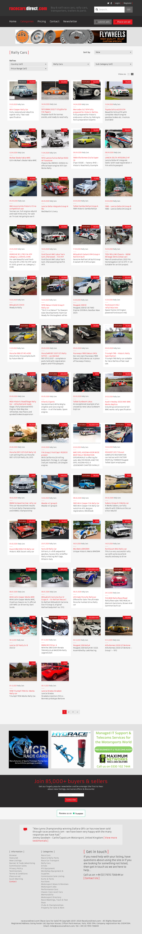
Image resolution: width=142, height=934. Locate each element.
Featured (13, 858)
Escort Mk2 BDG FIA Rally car (21, 549)
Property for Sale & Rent (52, 908)
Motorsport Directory (51, 897)
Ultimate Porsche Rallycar (84, 597)
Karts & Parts (47, 879)
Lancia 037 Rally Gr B (18, 645)
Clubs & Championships (52, 905)
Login (117, 3)
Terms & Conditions (18, 873)
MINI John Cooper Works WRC (22, 597)
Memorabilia (47, 894)
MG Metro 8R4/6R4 (81, 549)
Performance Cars (49, 889)
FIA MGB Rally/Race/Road (116, 598)
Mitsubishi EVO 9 (16, 305)
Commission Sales (18, 866)
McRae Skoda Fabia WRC (19, 158)
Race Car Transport (50, 860)
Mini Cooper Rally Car (18, 109)
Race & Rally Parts (50, 858)
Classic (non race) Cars (52, 892)
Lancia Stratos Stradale (51, 691)
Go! (128, 9)
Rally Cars (46, 863)
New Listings (15, 860)
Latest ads (103, 22)
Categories (27, 21)
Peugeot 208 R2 (79, 305)
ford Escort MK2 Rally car (116, 549)
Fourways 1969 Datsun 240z (85, 353)
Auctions (45, 881)
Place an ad (122, 22)
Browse (13, 855)
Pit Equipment (48, 868)
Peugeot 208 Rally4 (81, 645)
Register (128, 3)
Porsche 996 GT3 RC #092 (20, 353)
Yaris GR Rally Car (49, 549)
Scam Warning (16, 879)
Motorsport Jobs (48, 887)
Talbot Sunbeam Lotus (82, 402)
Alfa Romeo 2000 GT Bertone (117, 645)
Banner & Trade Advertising (22, 863)
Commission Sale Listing (52, 876)
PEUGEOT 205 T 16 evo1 (114, 452)
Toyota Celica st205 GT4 (115, 109)
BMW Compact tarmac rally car (22, 503)
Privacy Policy (16, 868)
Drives (44, 866)
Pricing (42, 21)
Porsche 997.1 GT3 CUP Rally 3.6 (22, 452)
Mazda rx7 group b (49, 503)
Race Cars (45, 855)
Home (12, 21)
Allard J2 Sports (48, 402)
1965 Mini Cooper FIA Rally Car (86, 503)
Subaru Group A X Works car (117, 503)
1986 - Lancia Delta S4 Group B (118, 206)
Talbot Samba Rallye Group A (85, 206)
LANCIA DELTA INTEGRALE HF (117, 158)
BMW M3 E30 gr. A (49, 645)
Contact (54, 21)
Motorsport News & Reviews (54, 884)
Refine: (12, 61)
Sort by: (86, 52)
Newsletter (70, 21)
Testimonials (15, 871)
